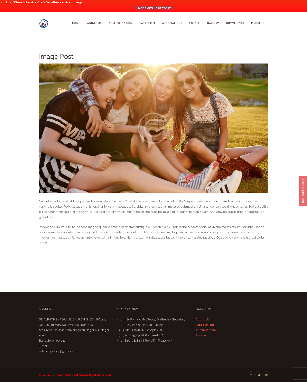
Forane (194, 23)
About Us (94, 23)
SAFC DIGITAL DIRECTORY (154, 8)
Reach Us (258, 23)
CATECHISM (147, 23)
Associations (172, 23)
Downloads (235, 23)
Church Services (303, 191)
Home (76, 23)
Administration (120, 23)
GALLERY (213, 23)
